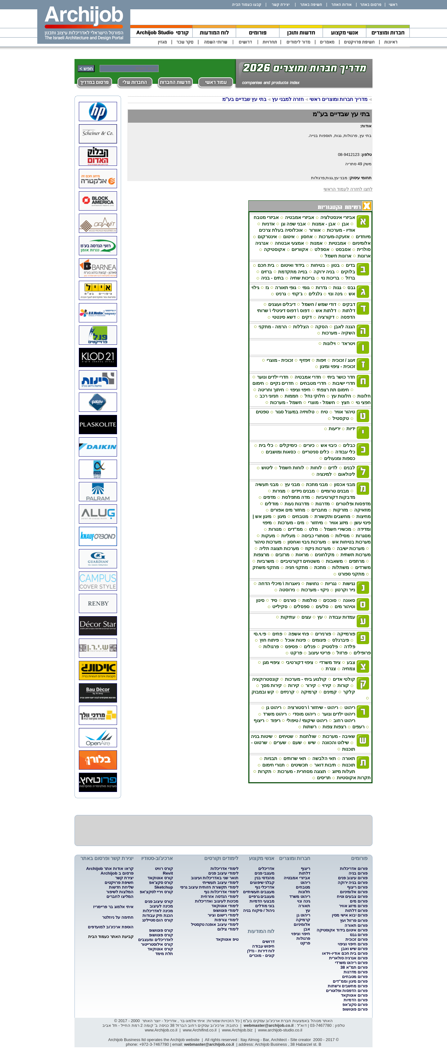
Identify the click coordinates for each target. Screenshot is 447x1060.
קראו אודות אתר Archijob (109, 868)
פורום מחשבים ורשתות (348, 986)
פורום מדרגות (356, 972)
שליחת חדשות (121, 887)
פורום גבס (359, 934)
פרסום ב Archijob (117, 873)
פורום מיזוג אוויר (353, 905)
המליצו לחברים (119, 896)
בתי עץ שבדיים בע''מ (244, 99)
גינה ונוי (303, 901)
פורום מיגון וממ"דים (350, 981)
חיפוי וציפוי (300, 933)
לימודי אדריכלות (224, 868)
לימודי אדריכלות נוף (221, 891)
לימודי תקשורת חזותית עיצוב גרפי (209, 887)
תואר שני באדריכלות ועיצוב (214, 878)
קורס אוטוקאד (160, 878)
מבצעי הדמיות (262, 901)
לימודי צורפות (226, 919)
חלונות (304, 891)
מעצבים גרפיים (262, 896)
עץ (307, 910)
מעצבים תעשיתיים (259, 891)
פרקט (305, 943)
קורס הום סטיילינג (157, 920)
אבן (307, 929)
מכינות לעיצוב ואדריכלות (216, 901)
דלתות (304, 873)
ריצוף (305, 868)
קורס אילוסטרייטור (157, 944)
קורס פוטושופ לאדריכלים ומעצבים (155, 937)
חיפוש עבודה (263, 946)
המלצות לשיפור (119, 891)
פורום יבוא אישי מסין (350, 915)
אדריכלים (266, 868)
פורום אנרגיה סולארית (348, 958)
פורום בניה (358, 873)
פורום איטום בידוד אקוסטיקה (342, 930)
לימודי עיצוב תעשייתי (220, 882)
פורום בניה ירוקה (353, 882)
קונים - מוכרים (261, 955)
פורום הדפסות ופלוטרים (347, 990)
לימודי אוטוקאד (224, 905)
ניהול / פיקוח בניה (258, 910)
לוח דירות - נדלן (261, 951)
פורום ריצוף (357, 887)
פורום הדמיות (356, 1000)
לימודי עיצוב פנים (223, 873)
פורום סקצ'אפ (355, 1004)
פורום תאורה (356, 925)
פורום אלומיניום (354, 891)
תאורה (304, 905)
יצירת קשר (124, 878)
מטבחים (303, 887)
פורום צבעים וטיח (352, 896)
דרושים (268, 941)
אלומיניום (302, 924)
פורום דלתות (356, 910)
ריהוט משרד (299, 896)
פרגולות (303, 938)
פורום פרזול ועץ (354, 920)
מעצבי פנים (265, 873)
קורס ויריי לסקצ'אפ (156, 891)
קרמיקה (303, 919)
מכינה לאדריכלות (158, 910)
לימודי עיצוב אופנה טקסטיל (214, 924)
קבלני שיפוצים (262, 882)
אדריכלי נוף (265, 887)
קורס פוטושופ (161, 930)
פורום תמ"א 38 (354, 967)
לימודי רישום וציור (223, 915)
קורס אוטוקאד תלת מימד (160, 951)
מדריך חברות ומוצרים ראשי (338, 99)
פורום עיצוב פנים (353, 878)
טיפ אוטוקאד (227, 939)
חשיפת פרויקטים (119, 882)
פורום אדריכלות (354, 868)
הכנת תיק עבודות (157, 915)
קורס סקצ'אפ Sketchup (161, 884)
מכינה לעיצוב (161, 906)
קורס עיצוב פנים (159, 901)
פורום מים (359, 901)
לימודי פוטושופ (225, 910)
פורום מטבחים (355, 976)
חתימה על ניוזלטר (117, 917)
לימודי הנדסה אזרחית (219, 896)
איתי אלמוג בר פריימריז (113, 906)
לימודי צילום (227, 929)
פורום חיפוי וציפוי (353, 944)
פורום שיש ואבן (354, 948)
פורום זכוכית (356, 939)
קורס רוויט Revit (164, 871)
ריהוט (305, 882)
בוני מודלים (265, 905)
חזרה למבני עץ (288, 99)
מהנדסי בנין (265, 878)
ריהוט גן (303, 915)
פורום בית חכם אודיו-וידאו (345, 953)
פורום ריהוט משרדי (351, 962)
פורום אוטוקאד (354, 995)
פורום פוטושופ (355, 1009)
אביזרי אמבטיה (297, 878)
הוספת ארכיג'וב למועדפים (110, 927)
